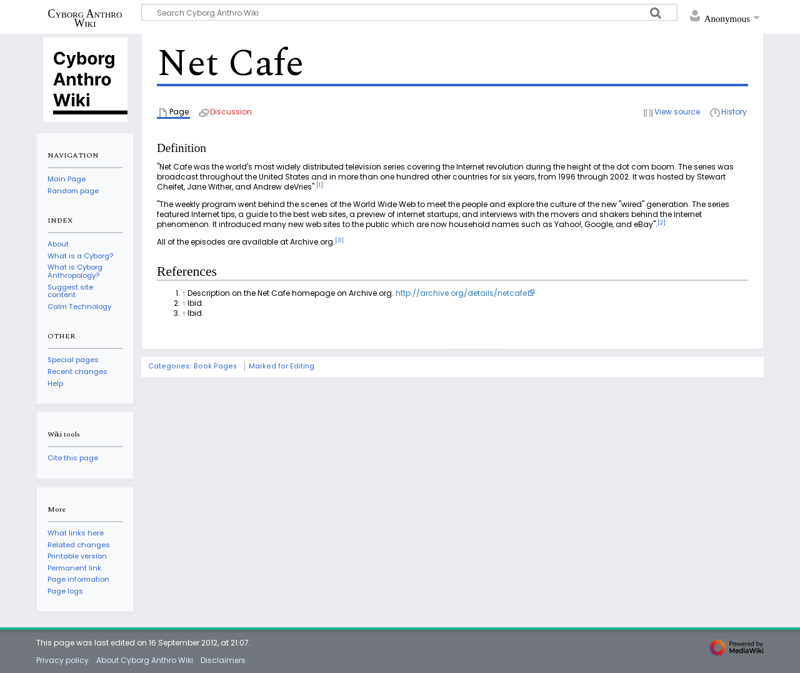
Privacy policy (62, 660)
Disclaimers (223, 660)
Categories (168, 366)
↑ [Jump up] (184, 293)
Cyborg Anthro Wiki (85, 18)
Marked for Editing (281, 366)
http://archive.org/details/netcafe (461, 293)
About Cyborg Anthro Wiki (144, 660)
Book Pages (215, 366)
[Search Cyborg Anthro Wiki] (409, 12)
